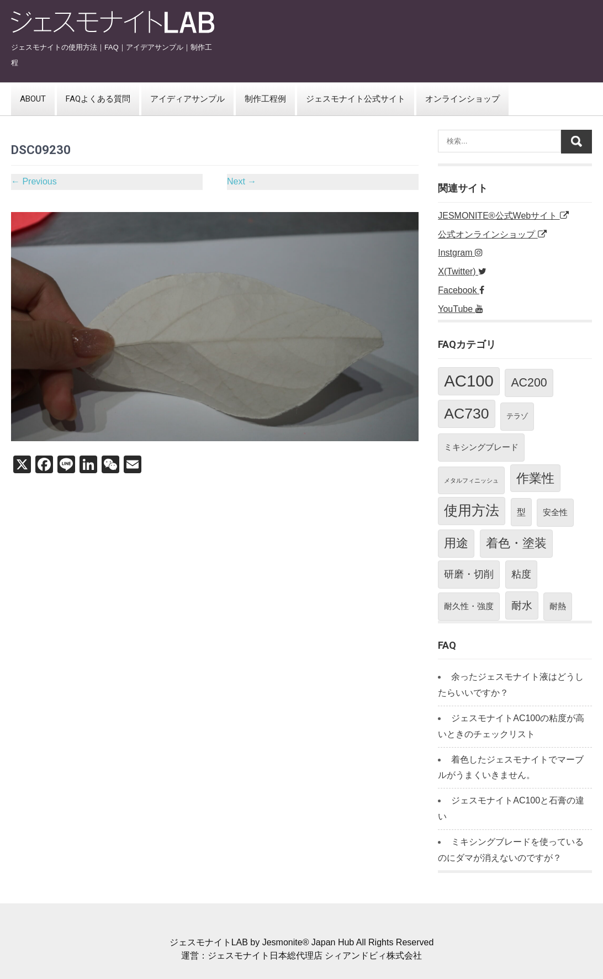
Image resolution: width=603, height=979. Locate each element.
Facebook (461, 290)
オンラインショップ (462, 99)
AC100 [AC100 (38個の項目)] (469, 381)
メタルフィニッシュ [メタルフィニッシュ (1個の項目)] (471, 480)
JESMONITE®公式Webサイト (503, 215)
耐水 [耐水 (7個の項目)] (521, 605)
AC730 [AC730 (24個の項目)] (466, 413)
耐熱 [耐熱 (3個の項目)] (557, 606)
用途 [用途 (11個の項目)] (456, 543)
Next (241, 181)
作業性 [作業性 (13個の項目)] (535, 478)
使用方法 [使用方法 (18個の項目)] (471, 510)
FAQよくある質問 (98, 99)
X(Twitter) (462, 271)
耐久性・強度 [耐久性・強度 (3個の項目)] (469, 606)
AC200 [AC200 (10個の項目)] (529, 382)
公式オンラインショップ (492, 234)
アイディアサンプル (187, 99)
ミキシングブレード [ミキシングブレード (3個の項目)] (481, 447)
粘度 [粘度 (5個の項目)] (521, 574)
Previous (34, 181)
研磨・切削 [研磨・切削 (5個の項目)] (469, 574)
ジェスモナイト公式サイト (355, 99)
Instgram (460, 252)
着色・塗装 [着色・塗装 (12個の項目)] (516, 543)
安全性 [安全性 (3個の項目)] (555, 512)
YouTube (460, 309)
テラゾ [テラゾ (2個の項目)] (517, 416)
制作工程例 (265, 99)
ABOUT (33, 99)
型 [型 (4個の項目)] (521, 512)
